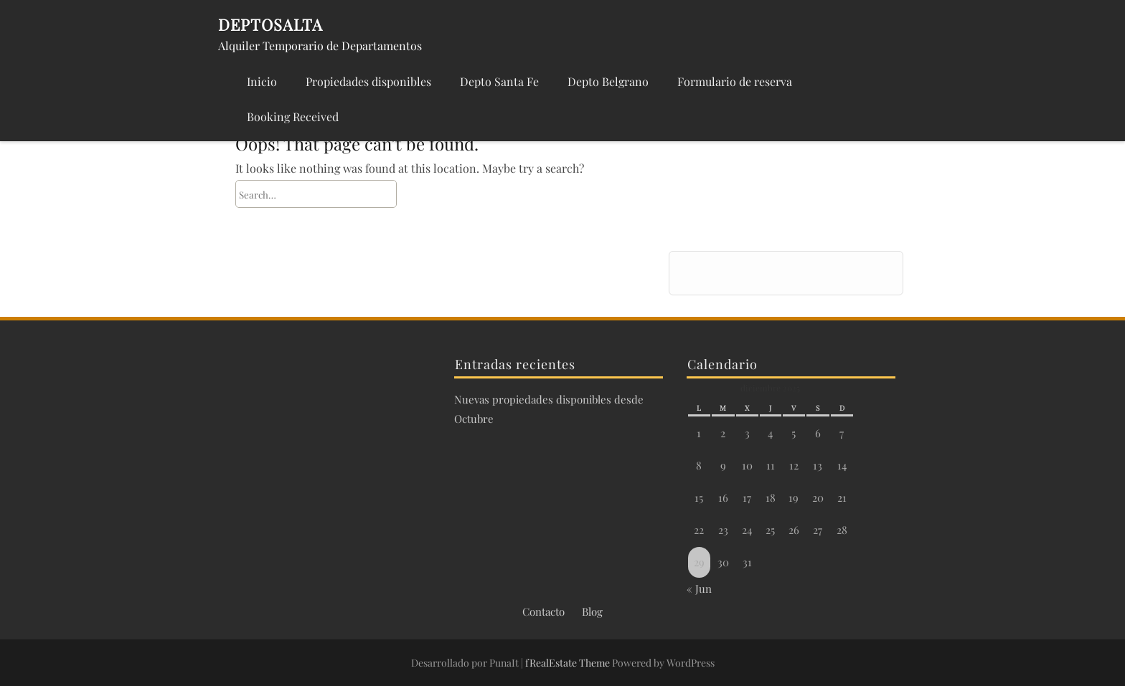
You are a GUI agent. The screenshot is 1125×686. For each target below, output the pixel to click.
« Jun (699, 588)
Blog (592, 611)
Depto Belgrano (608, 81)
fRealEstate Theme (568, 663)
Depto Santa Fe (499, 81)
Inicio (262, 81)
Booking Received (293, 116)
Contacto (543, 611)
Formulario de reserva (734, 81)
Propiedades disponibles (368, 81)
